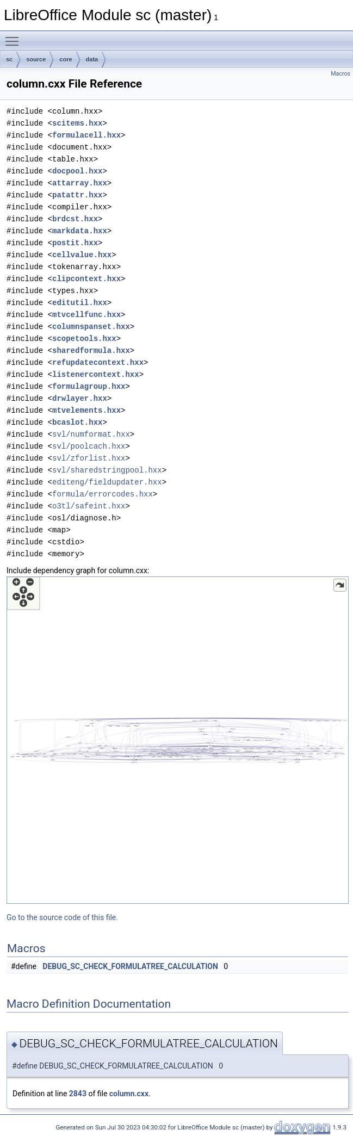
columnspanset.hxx (91, 326)
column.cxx (128, 1093)
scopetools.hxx (84, 338)
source (36, 59)
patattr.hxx (77, 195)
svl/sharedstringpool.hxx (107, 470)
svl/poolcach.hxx (88, 446)
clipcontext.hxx (86, 279)
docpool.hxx (77, 171)
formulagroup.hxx (88, 386)
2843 (77, 1093)
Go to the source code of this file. (62, 917)
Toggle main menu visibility (14, 36)
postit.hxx (75, 243)
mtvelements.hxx (86, 410)
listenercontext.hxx (95, 374)
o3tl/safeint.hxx (88, 506)
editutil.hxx (79, 302)
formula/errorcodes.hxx (102, 494)
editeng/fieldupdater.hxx (107, 482)
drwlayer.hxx (79, 398)
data (92, 59)
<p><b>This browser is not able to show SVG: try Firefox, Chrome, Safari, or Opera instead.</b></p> (177, 740)
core (65, 59)
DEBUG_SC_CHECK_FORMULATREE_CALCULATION (130, 966)
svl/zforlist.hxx (88, 458)
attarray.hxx (79, 183)
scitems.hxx (77, 123)
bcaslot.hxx (77, 422)
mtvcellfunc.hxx (86, 314)
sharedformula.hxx (91, 350)
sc (9, 59)
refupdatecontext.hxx (98, 362)
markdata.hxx (79, 231)
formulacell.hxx (86, 135)
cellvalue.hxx (82, 255)
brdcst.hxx (75, 219)
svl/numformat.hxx (91, 434)
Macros (340, 73)
